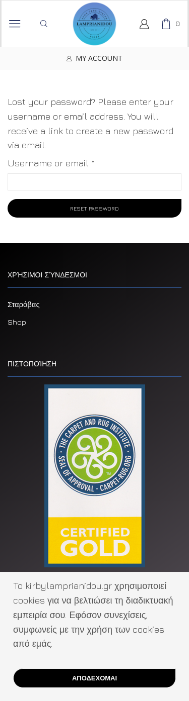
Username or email (51, 162)
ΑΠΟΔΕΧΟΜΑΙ (94, 678)
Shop (17, 322)
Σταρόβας (24, 304)
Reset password (94, 208)
